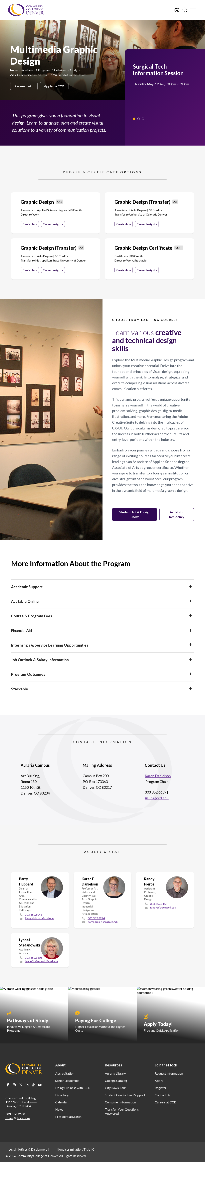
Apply (159, 1080)
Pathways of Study (65, 70)
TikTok (33, 1084)
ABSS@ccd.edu (157, 798)
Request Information (169, 1073)
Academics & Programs (35, 70)
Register (160, 1088)
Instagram (14, 1084)
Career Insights (53, 224)
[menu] (193, 10)
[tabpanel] (163, 74)
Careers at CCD (165, 1102)
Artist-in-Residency (176, 514)
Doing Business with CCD (72, 1088)
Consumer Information (120, 1102)
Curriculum (29, 224)
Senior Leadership (67, 1080)
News (59, 1109)
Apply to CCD (54, 86)
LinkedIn (27, 1084)
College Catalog (116, 1080)
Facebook (7, 1084)
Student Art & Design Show (134, 514)
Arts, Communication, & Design (29, 75)
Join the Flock (166, 1065)
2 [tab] (138, 119)
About (60, 1065)
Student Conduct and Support (125, 1095)
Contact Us (162, 1095)
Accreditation (64, 1073)
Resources (113, 1065)
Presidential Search (68, 1116)
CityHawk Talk (115, 1088)
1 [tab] (134, 119)
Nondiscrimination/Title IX (75, 1149)
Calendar (61, 1102)
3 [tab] (143, 119)
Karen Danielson (158, 776)
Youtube (39, 1084)
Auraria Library (115, 1073)
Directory (62, 1095)
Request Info (23, 86)
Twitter (20, 1084)
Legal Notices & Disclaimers (28, 1149)
